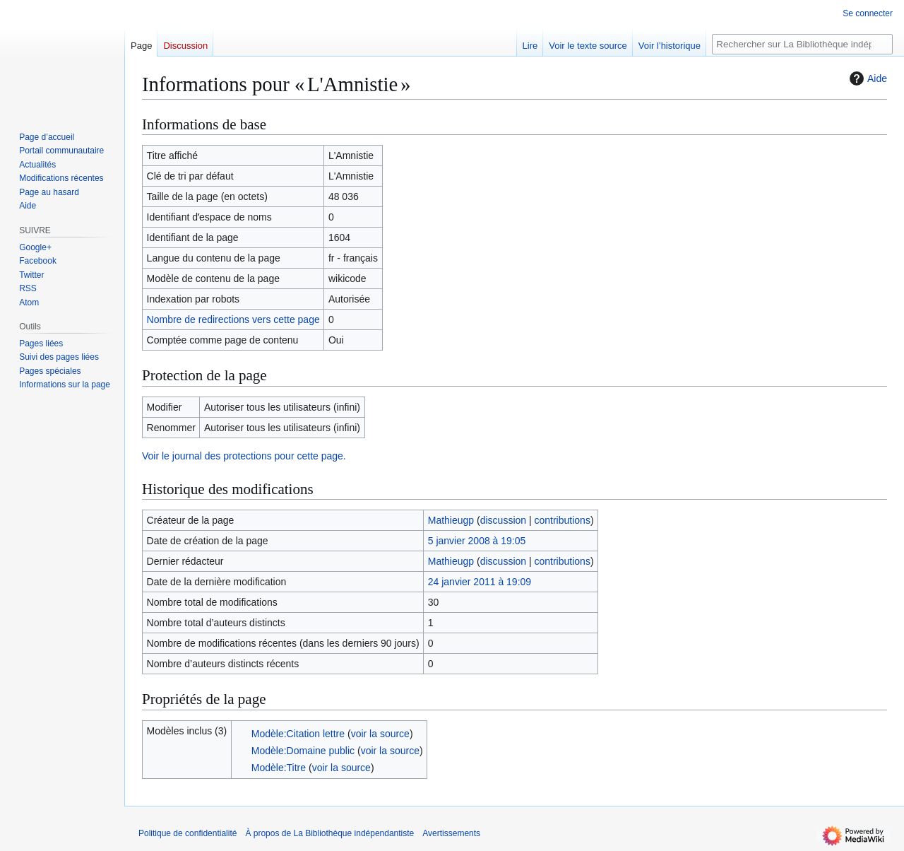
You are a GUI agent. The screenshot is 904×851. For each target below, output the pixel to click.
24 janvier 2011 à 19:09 (479, 581)
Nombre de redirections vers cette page (233, 319)
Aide (866, 78)
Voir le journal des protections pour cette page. (244, 456)
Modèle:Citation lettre (298, 733)
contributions (562, 520)
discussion (503, 520)
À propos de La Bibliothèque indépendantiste (329, 833)
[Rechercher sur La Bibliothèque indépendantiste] (802, 44)
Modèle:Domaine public (303, 750)
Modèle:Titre (278, 767)
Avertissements (451, 833)
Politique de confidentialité (187, 833)
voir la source (380, 733)
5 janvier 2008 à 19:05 (477, 540)
